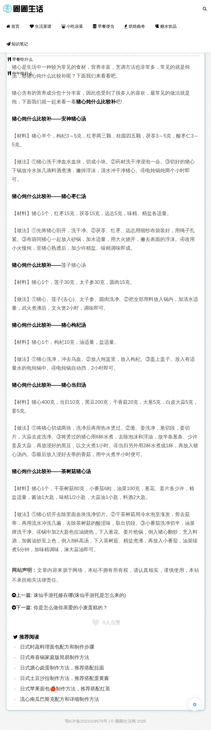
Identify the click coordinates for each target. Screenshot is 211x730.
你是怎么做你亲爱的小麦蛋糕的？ (71, 607)
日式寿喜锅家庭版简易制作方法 (54, 657)
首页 (13, 26)
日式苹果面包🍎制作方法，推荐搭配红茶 (65, 688)
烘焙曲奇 (134, 26)
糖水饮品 (165, 26)
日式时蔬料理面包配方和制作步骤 (57, 647)
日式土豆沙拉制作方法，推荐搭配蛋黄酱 (64, 678)
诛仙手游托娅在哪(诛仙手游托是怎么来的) (80, 595)
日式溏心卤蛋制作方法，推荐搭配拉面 (62, 668)
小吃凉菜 (72, 26)
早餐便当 (103, 26)
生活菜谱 (40, 26)
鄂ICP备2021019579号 (86, 721)
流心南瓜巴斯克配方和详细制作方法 (59, 699)
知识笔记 (17, 44)
